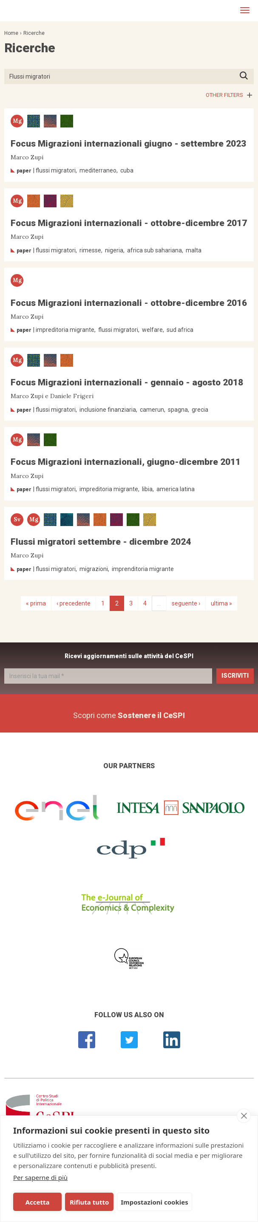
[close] (244, 1116)
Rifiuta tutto (89, 1202)
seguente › (186, 603)
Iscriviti (235, 675)
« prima (36, 603)
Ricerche (34, 33)
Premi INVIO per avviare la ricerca (246, 76)
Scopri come (129, 715)
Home (11, 33)
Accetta (38, 1202)
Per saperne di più (40, 1177)
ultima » (221, 603)
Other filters (224, 95)
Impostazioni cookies (154, 1202)
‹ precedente (74, 603)
